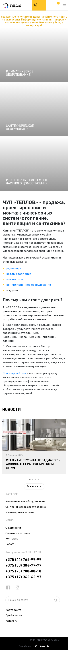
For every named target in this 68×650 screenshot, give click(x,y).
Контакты (11, 538)
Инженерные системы (19, 512)
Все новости (34, 486)
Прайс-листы (13, 615)
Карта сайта (13, 610)
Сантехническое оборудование (25, 507)
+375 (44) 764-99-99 (23, 560)
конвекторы (14, 279)
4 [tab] (38, 479)
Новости (10, 544)
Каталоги (11, 621)
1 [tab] (29, 479)
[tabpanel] (34, 446)
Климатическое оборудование (25, 501)
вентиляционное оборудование (28, 284)
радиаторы (14, 268)
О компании (13, 527)
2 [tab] (32, 479)
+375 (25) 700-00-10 (23, 571)
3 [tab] (35, 479)
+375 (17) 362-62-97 (23, 577)
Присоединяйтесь (14, 373)
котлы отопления (18, 274)
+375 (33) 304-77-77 (23, 566)
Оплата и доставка (17, 533)
